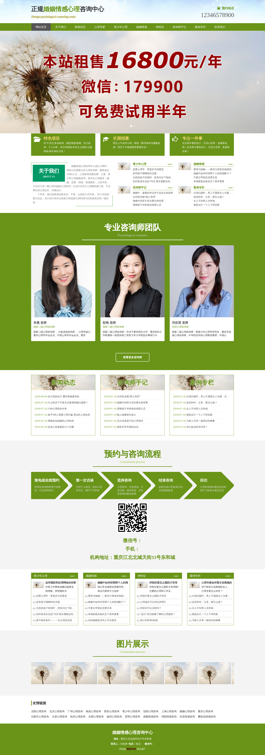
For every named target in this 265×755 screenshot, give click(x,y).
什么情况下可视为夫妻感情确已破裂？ (68, 402)
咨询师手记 (179, 27)
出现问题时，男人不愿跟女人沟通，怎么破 (208, 396)
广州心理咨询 (75, 711)
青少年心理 (120, 27)
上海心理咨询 (169, 711)
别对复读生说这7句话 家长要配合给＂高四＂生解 (158, 181)
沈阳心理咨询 (38, 711)
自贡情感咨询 (187, 716)
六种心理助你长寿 (57, 408)
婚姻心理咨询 (187, 711)
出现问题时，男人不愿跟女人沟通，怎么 (213, 596)
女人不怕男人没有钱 (204, 201)
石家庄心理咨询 (40, 716)
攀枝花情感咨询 (207, 716)
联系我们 (219, 27)
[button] (6, 82)
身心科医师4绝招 (150, 620)
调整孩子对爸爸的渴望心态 (147, 205)
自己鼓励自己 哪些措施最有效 (63, 396)
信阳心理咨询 (150, 711)
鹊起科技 (131, 749)
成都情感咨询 (150, 716)
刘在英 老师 (180, 322)
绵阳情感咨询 (169, 716)
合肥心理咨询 (96, 716)
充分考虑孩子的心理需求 (130, 421)
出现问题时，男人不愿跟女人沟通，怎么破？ (217, 193)
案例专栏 (200, 27)
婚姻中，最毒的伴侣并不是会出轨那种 (153, 193)
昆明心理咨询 (132, 716)
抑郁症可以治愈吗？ (150, 608)
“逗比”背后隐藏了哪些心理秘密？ (157, 614)
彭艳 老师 (109, 322)
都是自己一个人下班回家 (207, 205)
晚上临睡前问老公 (126, 415)
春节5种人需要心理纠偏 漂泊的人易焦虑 (69, 415)
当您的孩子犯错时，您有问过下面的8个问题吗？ (158, 177)
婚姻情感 (141, 27)
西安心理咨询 (111, 711)
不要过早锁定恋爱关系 (205, 177)
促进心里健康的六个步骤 (61, 427)
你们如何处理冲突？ (197, 427)
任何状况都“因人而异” (144, 197)
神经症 (160, 27)
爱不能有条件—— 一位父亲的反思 (54, 620)
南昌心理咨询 (93, 711)
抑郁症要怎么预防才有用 (153, 596)
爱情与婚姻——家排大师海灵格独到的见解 (216, 169)
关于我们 (60, 27)
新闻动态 (80, 27)
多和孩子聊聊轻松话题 (144, 173)
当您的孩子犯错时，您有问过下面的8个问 (58, 608)
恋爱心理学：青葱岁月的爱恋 (148, 169)
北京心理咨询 (57, 711)
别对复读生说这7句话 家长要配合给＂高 (57, 614)
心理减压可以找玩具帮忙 (153, 602)
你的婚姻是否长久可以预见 (102, 620)
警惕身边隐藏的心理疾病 (61, 421)
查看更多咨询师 (132, 357)
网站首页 (41, 27)
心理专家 (99, 27)
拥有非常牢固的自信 (127, 427)
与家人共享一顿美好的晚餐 (200, 421)
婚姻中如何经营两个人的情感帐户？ (212, 173)
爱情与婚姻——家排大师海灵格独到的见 (109, 596)
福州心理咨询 (114, 716)
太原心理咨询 (59, 716)
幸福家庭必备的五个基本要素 (209, 181)
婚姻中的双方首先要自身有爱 (148, 201)
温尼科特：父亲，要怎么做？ (209, 197)
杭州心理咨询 (77, 716)
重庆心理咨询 (205, 711)
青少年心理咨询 (131, 711)
